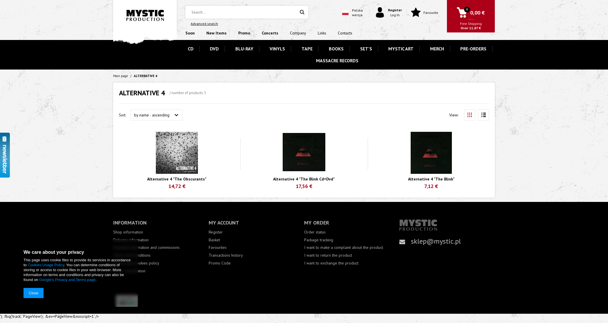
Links (322, 33)
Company (298, 33)
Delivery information (131, 240)
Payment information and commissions (146, 247)
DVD (214, 49)
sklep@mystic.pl (436, 241)
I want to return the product (328, 255)
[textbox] (246, 12)
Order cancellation (129, 271)
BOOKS (336, 49)
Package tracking (318, 240)
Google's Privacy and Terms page (67, 280)
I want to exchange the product (331, 263)
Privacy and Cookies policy (136, 263)
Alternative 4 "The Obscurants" (176, 179)
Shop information (128, 232)
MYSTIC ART (401, 49)
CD (191, 49)
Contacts (345, 33)
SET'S (366, 49)
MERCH (437, 49)
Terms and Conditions (132, 255)
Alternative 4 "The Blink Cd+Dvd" (304, 179)
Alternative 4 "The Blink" (431, 179)
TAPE (307, 49)
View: (453, 115)
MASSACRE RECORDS (337, 60)
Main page (120, 76)
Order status (315, 232)
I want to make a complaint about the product (343, 247)
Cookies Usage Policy (46, 265)
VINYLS (277, 49)
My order (316, 222)
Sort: (122, 115)
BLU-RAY (244, 49)
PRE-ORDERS (473, 49)
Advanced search (204, 23)
